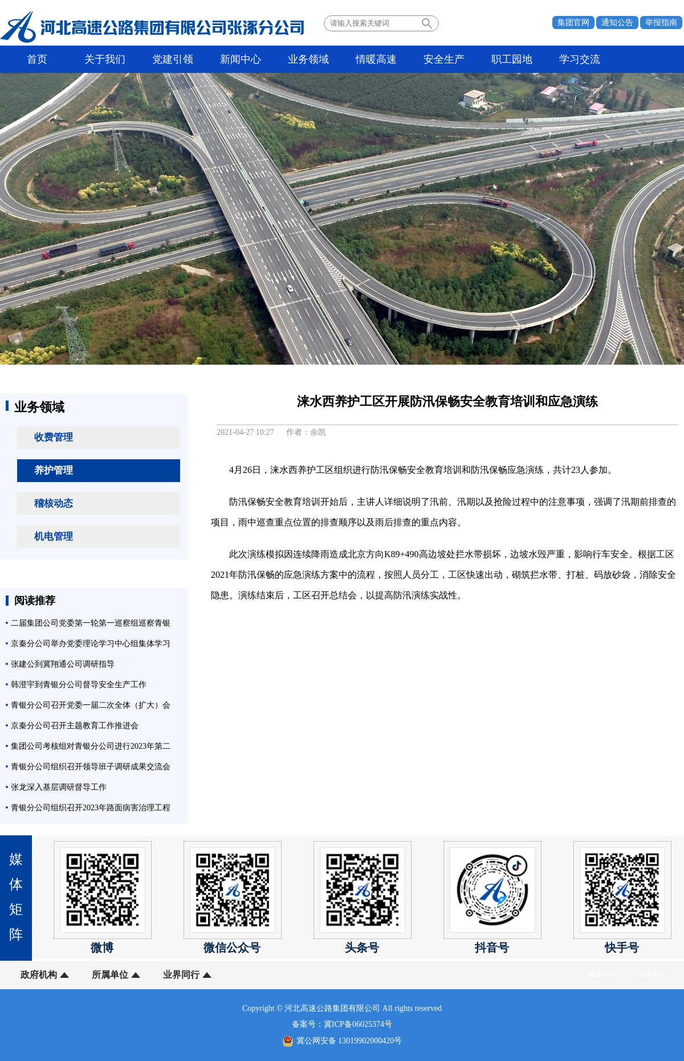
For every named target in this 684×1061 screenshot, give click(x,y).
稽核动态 (53, 503)
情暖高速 (376, 59)
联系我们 (603, 974)
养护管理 (53, 470)
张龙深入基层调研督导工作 (59, 787)
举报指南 (661, 22)
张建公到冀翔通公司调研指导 (63, 664)
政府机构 (39, 975)
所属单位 (110, 975)
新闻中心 (240, 59)
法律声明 (651, 974)
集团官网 (573, 22)
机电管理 (53, 536)
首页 (37, 59)
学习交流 (579, 59)
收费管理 (53, 437)
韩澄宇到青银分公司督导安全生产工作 (78, 684)
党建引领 (172, 59)
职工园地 (511, 59)
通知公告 (617, 22)
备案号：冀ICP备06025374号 (342, 1024)
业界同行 (181, 975)
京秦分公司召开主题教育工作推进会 (75, 725)
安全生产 (444, 59)
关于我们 (104, 59)
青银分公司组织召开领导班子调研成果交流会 (90, 766)
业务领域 (308, 59)
